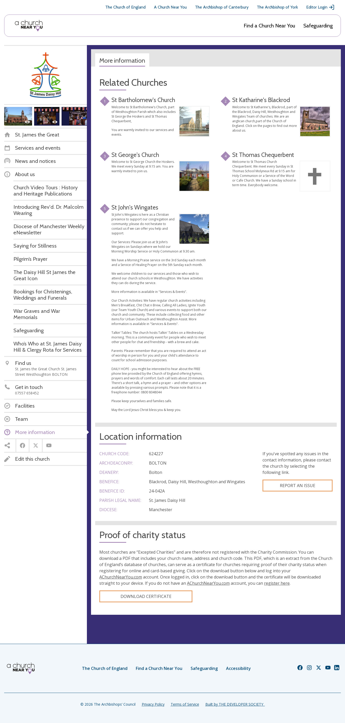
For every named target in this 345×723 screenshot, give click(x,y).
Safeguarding (318, 26)
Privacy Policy (153, 704)
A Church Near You (170, 7)
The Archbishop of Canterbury (222, 7)
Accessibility (238, 668)
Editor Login (320, 7)
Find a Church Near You (269, 26)
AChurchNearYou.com (120, 577)
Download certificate (146, 596)
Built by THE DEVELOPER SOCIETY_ (235, 704)
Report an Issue (297, 485)
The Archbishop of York (277, 7)
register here (277, 583)
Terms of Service (185, 704)
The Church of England (125, 7)
